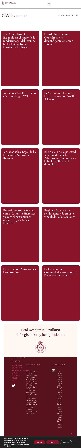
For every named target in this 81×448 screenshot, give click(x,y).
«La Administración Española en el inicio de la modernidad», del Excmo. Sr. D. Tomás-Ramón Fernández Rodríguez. (19, 40)
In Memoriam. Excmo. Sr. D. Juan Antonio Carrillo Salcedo (60, 96)
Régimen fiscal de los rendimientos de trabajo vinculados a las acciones (59, 213)
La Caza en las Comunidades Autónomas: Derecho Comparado (60, 272)
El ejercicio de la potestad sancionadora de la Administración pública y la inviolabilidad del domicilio (60, 158)
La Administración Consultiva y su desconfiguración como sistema (58, 39)
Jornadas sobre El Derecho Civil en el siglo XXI (19, 94)
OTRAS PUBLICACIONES (15, 15)
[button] (49, 4)
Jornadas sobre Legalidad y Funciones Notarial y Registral (19, 155)
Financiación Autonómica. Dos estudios (20, 270)
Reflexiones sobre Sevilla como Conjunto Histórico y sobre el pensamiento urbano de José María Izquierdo (19, 216)
